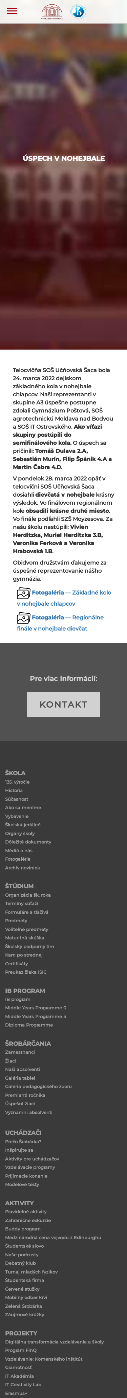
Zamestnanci (20, 1052)
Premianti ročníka (25, 1095)
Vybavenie (16, 816)
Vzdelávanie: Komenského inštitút (43, 1359)
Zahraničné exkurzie (28, 1220)
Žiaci (10, 1061)
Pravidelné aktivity (25, 1211)
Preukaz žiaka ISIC (25, 972)
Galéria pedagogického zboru (38, 1086)
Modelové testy (22, 1184)
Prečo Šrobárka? (23, 1141)
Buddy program (23, 1228)
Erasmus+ (16, 1393)
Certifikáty (16, 963)
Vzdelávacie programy (30, 1167)
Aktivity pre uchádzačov (32, 1158)
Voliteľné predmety (26, 929)
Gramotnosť (18, 1367)
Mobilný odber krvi (26, 1297)
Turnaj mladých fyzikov (31, 1272)
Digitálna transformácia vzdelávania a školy (54, 1342)
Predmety (16, 920)
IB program (17, 999)
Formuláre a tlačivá (26, 912)
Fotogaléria (17, 859)
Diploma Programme (29, 1025)
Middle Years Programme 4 (35, 1016)
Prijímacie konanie (26, 1176)
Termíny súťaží (21, 903)
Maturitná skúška (24, 937)
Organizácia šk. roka (28, 895)
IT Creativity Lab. (23, 1384)
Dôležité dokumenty (28, 842)
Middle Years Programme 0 (35, 1007)
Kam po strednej (24, 955)
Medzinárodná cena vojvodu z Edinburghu (53, 1237)
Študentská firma (24, 1280)
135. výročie (17, 782)
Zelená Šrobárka (23, 1306)
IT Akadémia (19, 1376)
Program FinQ (21, 1350)
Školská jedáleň (23, 824)
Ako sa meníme (23, 807)
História (14, 790)
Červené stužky (22, 1289)
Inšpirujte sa (19, 1150)
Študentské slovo (24, 1246)
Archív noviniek (22, 867)
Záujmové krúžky (24, 1314)
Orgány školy (20, 833)
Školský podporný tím (29, 946)
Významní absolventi (28, 1112)
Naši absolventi (22, 1069)
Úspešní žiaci (20, 1103)
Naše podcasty (21, 1254)
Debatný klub (20, 1263)
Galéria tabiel (20, 1078)
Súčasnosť (16, 799)
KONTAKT (63, 705)
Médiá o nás (19, 850)
